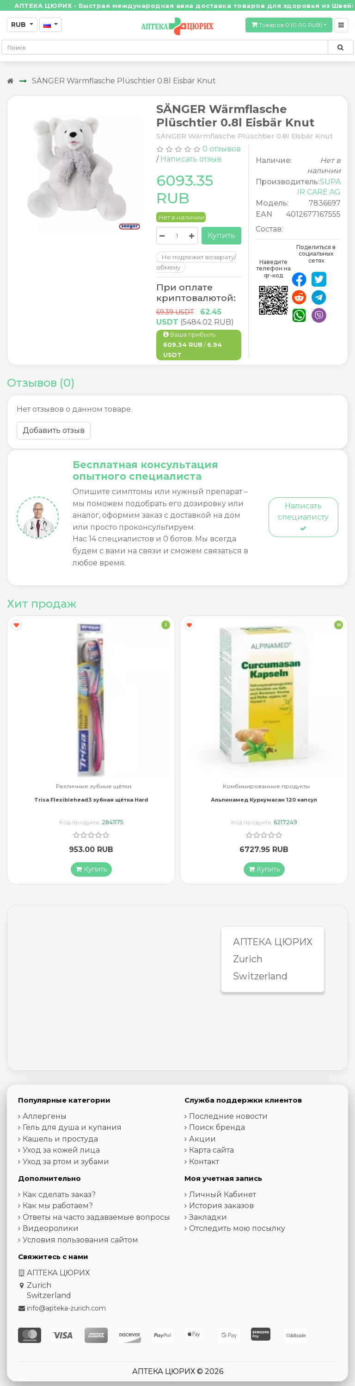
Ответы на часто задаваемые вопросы (96, 1217)
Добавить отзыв (54, 430)
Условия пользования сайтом (80, 1239)
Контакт (204, 1161)
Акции (202, 1139)
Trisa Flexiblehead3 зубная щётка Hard (91, 799)
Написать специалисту (303, 517)
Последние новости (228, 1116)
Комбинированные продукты (266, 787)
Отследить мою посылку (237, 1228)
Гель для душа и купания (72, 1127)
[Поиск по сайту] (340, 47)
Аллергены (45, 1116)
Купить (221, 235)
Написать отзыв (190, 159)
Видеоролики (51, 1228)
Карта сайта (211, 1150)
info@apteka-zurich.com (66, 1308)
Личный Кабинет (222, 1194)
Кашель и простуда (60, 1139)
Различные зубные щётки (93, 787)
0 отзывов (221, 148)
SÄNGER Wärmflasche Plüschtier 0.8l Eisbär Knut (124, 80)
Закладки (208, 1217)
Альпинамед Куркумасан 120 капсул (264, 799)
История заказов (221, 1205)
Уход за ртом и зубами (66, 1161)
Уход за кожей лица (61, 1150)
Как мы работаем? (58, 1205)
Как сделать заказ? (59, 1194)
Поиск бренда (217, 1127)
